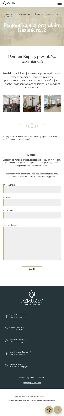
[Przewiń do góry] (58, 410)
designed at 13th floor (22, 396)
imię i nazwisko (32, 187)
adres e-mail (32, 212)
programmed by (39, 396)
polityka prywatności (32, 383)
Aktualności (32, 14)
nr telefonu (32, 200)
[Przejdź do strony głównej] (10, 3)
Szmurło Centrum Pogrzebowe (15, 14)
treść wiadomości (32, 242)
